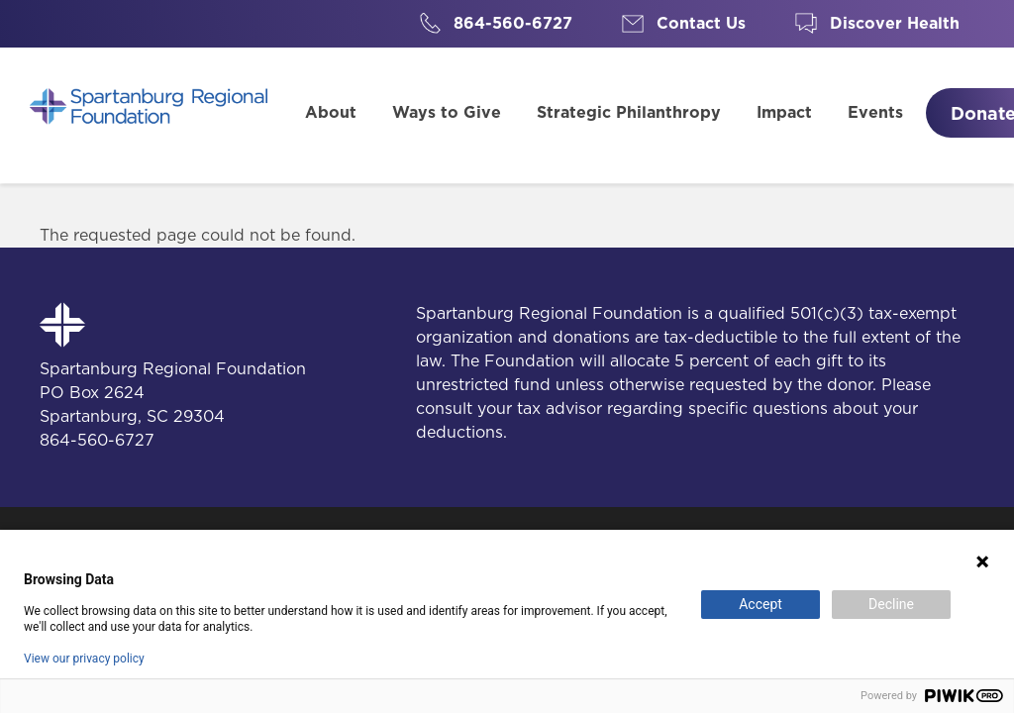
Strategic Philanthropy (629, 112)
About (330, 112)
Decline (891, 604)
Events (875, 112)
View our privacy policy (84, 658)
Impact (784, 112)
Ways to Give (446, 112)
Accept (760, 604)
